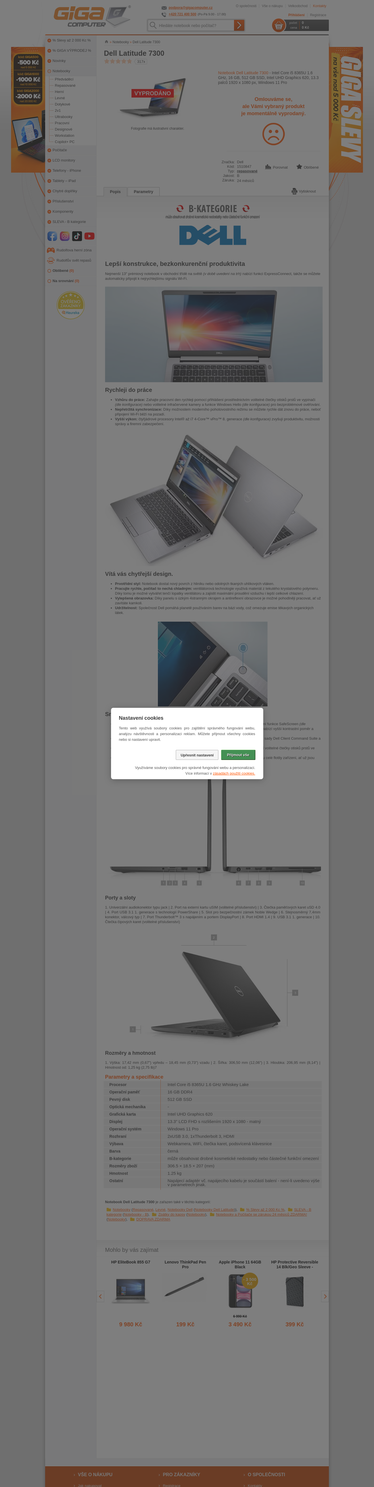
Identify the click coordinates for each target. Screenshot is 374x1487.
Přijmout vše (238, 755)
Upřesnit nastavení (197, 755)
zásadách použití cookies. (234, 773)
